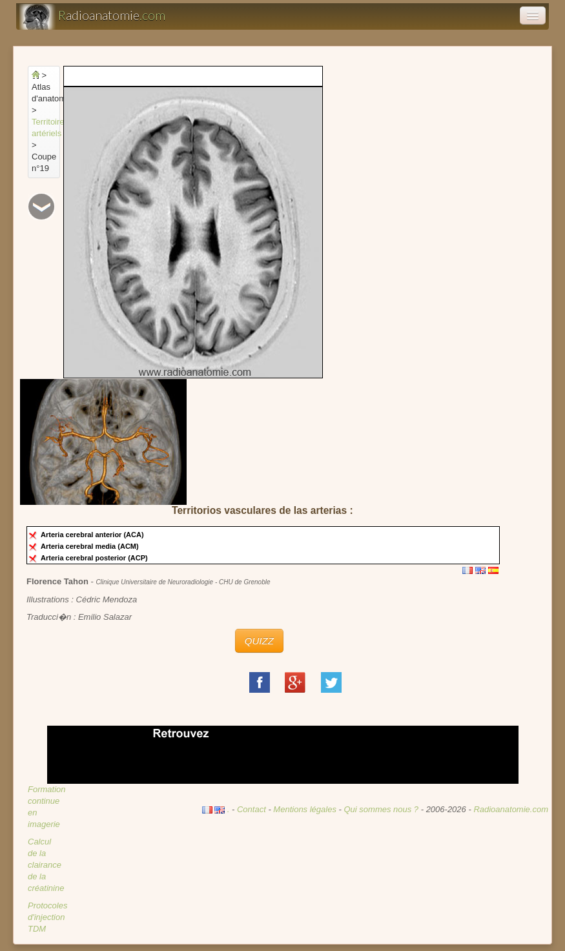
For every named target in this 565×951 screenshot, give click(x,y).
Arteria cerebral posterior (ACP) (96, 558)
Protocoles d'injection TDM (47, 917)
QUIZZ (259, 640)
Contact (251, 809)
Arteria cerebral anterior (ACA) (94, 534)
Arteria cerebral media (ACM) (92, 546)
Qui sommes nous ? (382, 809)
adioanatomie (92, 17)
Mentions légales (304, 809)
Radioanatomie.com (510, 809)
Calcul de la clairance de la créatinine (46, 865)
